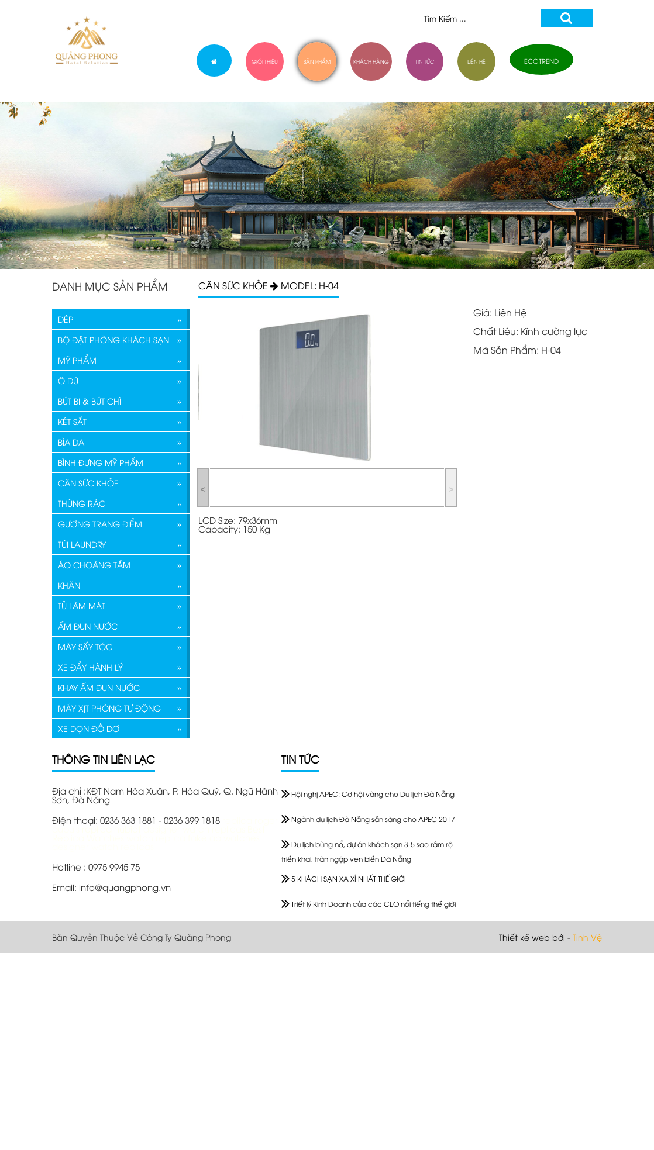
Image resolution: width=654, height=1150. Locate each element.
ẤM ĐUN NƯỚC (88, 625)
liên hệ (476, 61)
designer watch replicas (195, 828)
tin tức (424, 61)
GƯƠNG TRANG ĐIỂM (100, 523)
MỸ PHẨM (77, 359)
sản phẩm (317, 61)
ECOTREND (541, 60)
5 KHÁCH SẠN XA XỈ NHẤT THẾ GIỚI (343, 878)
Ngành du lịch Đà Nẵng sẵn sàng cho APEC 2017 (368, 819)
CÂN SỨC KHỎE (88, 482)
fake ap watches (224, 837)
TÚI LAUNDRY (82, 544)
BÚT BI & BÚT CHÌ (89, 400)
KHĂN (69, 584)
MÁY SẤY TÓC (85, 646)
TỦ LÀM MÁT (81, 605)
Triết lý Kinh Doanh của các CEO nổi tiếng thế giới (368, 904)
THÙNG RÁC (81, 503)
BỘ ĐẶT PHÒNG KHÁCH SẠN (113, 339)
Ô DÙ (68, 380)
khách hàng (371, 61)
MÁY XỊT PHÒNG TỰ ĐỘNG (109, 707)
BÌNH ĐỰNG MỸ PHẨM (100, 462)
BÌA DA (71, 441)
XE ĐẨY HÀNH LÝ (90, 666)
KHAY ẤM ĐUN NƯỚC (99, 687)
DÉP (65, 318)
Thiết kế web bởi (532, 936)
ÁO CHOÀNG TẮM (94, 564)
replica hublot (111, 828)
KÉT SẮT (72, 421)
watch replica (157, 837)
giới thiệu (265, 61)
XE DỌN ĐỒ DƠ (88, 728)
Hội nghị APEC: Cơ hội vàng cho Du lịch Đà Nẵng (368, 794)
